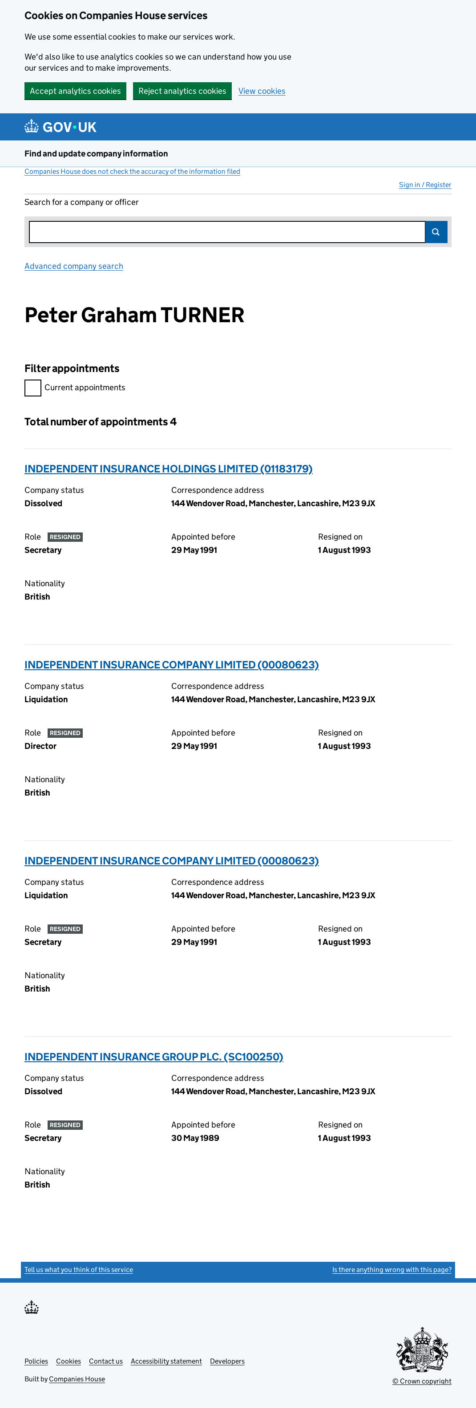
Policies (36, 1361)
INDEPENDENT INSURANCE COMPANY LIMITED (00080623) (171, 664)
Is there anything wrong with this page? (392, 1269)
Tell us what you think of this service (78, 1269)
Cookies (68, 1361)
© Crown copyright (422, 1381)
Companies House (77, 1379)
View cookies (262, 91)
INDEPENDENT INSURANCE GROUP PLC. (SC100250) (153, 1056)
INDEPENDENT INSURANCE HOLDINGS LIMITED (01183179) (168, 468)
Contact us (106, 1361)
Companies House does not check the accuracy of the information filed (132, 171)
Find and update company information (96, 153)
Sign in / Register (425, 184)
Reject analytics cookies (182, 91)
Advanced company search (73, 266)
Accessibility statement (166, 1361)
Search (436, 232)
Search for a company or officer (81, 202)
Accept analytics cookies (75, 91)
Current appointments (74, 388)
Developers (227, 1361)
